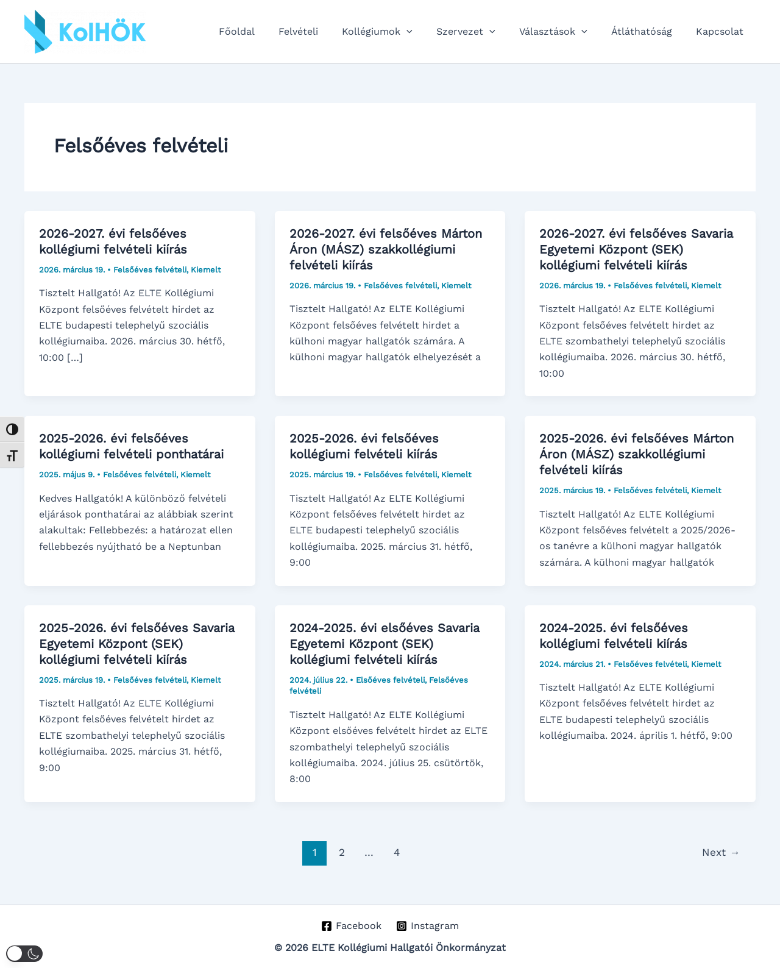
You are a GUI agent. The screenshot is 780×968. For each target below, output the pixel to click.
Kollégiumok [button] (397, 31)
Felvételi (322, 31)
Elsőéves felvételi (390, 680)
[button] (426, 31)
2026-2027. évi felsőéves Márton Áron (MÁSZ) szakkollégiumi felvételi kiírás (385, 249)
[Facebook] (351, 925)
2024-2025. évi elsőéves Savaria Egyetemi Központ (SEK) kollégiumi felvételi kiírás (384, 644)
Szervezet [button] (481, 31)
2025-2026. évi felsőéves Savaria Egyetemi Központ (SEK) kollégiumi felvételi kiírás (137, 644)
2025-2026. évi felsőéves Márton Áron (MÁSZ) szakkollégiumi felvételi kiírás (636, 454)
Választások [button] (564, 31)
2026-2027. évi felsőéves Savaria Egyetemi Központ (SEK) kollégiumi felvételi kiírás (636, 249)
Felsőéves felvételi (149, 269)
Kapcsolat (722, 31)
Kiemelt (206, 269)
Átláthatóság (648, 31)
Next (721, 852)
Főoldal (265, 31)
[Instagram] (427, 925)
